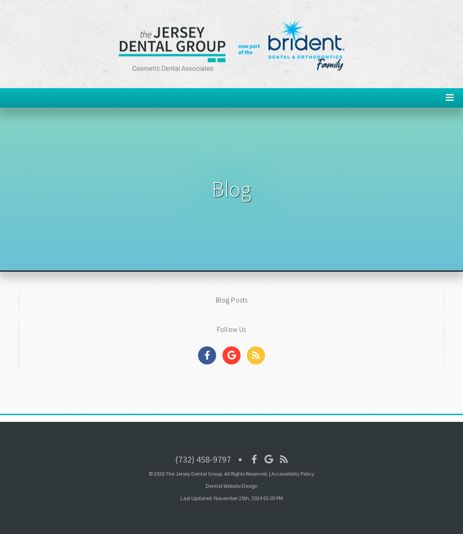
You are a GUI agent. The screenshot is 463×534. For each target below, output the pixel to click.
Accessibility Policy (292, 473)
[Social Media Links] (207, 355)
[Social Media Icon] (254, 459)
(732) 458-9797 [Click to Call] (203, 459)
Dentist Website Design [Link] (232, 485)
